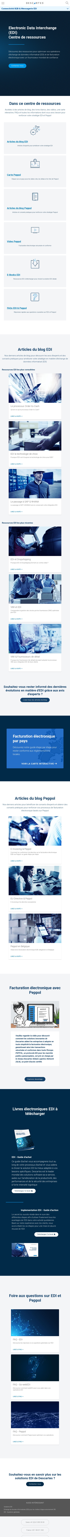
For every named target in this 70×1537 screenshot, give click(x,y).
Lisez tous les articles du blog (35, 700)
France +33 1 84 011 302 (35, 1530)
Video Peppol (14, 241)
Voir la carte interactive (37, 763)
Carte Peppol (14, 175)
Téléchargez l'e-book (22, 1191)
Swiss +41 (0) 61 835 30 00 (35, 1522)
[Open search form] (67, 3)
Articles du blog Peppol (19, 208)
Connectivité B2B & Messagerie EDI (19, 8)
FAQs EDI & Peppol (17, 308)
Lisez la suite (16, 416)
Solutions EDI (8, 1507)
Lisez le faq (18, 1396)
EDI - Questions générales (12, 1512)
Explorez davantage (35, 1079)
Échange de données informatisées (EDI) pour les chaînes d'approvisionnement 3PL (30, 1509)
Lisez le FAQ (18, 1349)
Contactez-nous (17, 66)
